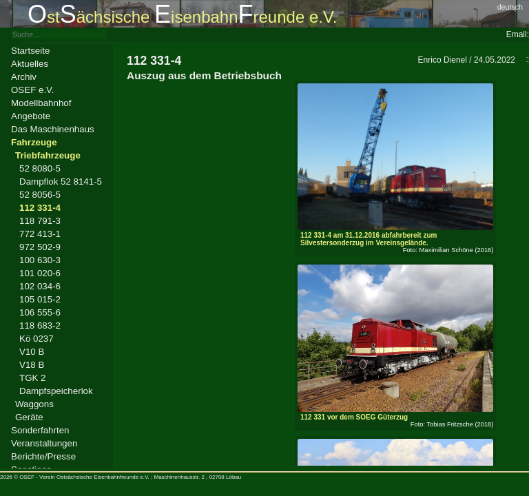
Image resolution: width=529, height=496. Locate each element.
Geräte (29, 417)
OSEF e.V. (32, 90)
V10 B (31, 352)
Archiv (24, 77)
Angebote (30, 116)
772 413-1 (40, 234)
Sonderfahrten (40, 430)
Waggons (34, 404)
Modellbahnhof (41, 103)
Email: (517, 34)
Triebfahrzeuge (48, 155)
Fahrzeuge (34, 142)
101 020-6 (40, 273)
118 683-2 (40, 325)
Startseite (30, 50)
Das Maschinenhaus (52, 129)
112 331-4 (40, 208)
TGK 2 (32, 378)
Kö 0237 (36, 338)
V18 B (31, 365)
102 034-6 (40, 286)
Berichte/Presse (43, 456)
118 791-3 (40, 221)
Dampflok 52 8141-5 (60, 181)
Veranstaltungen (44, 443)
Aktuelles (29, 64)
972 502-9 (40, 247)
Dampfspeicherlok (56, 391)
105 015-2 (40, 299)
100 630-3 (40, 260)
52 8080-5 (40, 168)
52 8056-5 (40, 194)
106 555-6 (40, 312)
